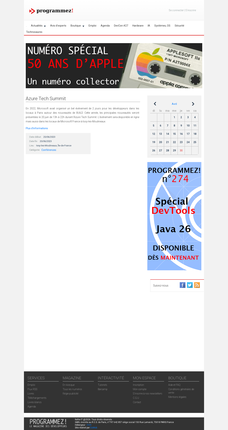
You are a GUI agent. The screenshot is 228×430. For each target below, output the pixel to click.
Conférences (48, 150)
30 (181, 150)
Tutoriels (102, 384)
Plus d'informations (37, 128)
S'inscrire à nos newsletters (147, 393)
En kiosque (69, 384)
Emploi (92, 25)
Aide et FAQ (174, 384)
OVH (89, 425)
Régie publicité (70, 393)
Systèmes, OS (162, 25)
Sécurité (179, 25)
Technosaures (34, 31)
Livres (31, 393)
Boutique (76, 26)
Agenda (105, 25)
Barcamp (103, 389)
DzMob (93, 427)
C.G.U (136, 397)
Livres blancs (35, 402)
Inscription (138, 384)
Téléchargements (37, 397)
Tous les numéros (72, 389)
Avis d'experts (58, 25)
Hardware (138, 25)
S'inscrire (190, 10)
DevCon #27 (121, 25)
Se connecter (176, 10)
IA (149, 25)
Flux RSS (32, 389)
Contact (137, 402)
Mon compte (139, 389)
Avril (174, 103)
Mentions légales (177, 397)
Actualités (37, 26)
